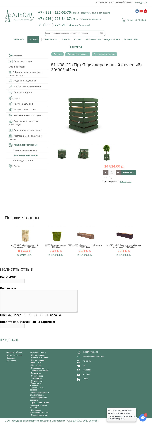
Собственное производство (36, 380)
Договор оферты (38, 356)
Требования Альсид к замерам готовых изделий (39, 408)
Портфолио (131, 39)
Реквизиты (36, 377)
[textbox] (75, 33)
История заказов (14, 359)
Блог (111, 2)
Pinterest (86, 373)
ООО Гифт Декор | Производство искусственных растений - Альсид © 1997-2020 (47, 424)
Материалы (101, 2)
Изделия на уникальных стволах (39, 414)
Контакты (76, 47)
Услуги (65, 39)
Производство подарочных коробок (39, 372)
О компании (50, 39)
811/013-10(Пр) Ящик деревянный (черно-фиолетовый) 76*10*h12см (124, 246)
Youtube (86, 378)
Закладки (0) (141, 2)
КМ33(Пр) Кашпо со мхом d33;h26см (55, 246)
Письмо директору (39, 419)
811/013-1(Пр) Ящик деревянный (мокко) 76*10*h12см (85, 246)
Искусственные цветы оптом (37, 365)
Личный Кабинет (124, 2)
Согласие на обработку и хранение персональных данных (36, 389)
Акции (77, 39)
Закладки (11, 361)
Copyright (93, 424)
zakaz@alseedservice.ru (93, 360)
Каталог (33, 39)
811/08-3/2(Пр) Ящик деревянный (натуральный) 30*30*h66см (24, 246)
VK (84, 369)
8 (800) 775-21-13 (90, 355)
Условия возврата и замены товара (39, 397)
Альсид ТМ (125, 181)
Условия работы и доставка (103, 39)
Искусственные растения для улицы (39, 360)
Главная (19, 39)
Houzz (85, 382)
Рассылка (11, 364)
